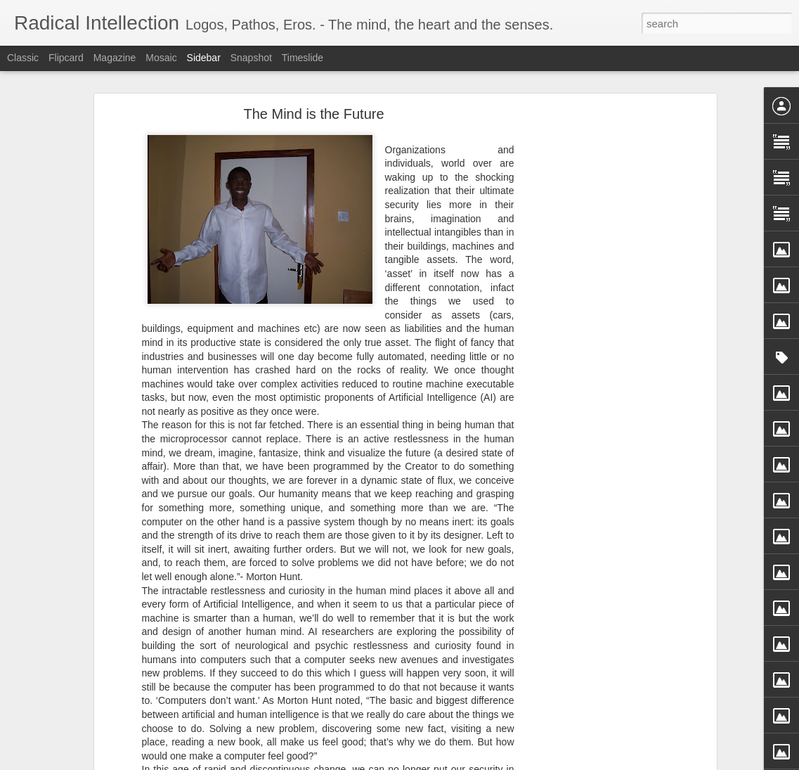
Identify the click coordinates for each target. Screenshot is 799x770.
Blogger (444, 762)
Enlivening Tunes (66, 719)
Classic (23, 57)
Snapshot (251, 57)
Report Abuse (484, 762)
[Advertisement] (591, 269)
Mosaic (160, 57)
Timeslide (302, 57)
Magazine (114, 57)
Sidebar (204, 57)
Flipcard (66, 57)
